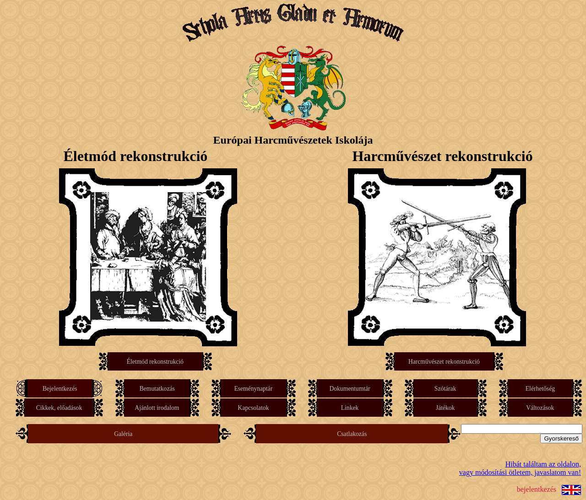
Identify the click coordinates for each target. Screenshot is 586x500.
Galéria (123, 433)
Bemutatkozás (157, 388)
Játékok (445, 407)
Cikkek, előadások (59, 407)
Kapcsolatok (253, 407)
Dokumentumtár (350, 388)
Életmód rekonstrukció (155, 361)
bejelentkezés (536, 489)
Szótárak (445, 388)
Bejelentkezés (59, 388)
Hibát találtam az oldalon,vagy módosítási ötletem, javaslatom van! (520, 468)
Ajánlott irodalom (157, 407)
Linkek (350, 407)
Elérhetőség (540, 388)
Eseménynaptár (253, 388)
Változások (540, 407)
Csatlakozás (352, 433)
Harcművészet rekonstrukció (444, 361)
